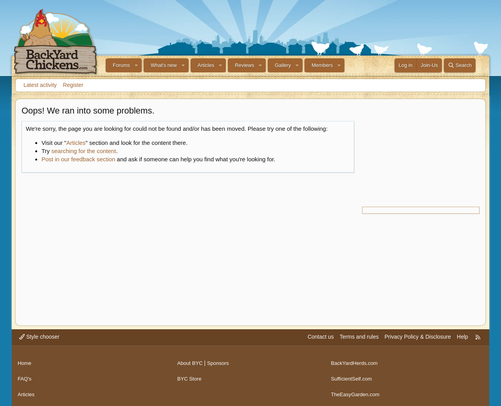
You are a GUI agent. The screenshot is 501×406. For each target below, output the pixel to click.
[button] (136, 65)
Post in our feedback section (78, 159)
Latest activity (40, 85)
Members (322, 65)
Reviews (244, 65)
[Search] (460, 65)
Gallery (283, 65)
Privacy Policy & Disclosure (417, 337)
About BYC (190, 360)
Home (25, 360)
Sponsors (220, 360)
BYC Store (190, 375)
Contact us (321, 337)
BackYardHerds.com (355, 360)
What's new (164, 65)
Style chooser (39, 337)
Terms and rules (359, 337)
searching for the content (83, 151)
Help (462, 337)
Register (73, 85)
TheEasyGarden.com (356, 390)
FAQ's (25, 375)
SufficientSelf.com (353, 375)
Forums (121, 65)
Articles (206, 65)
